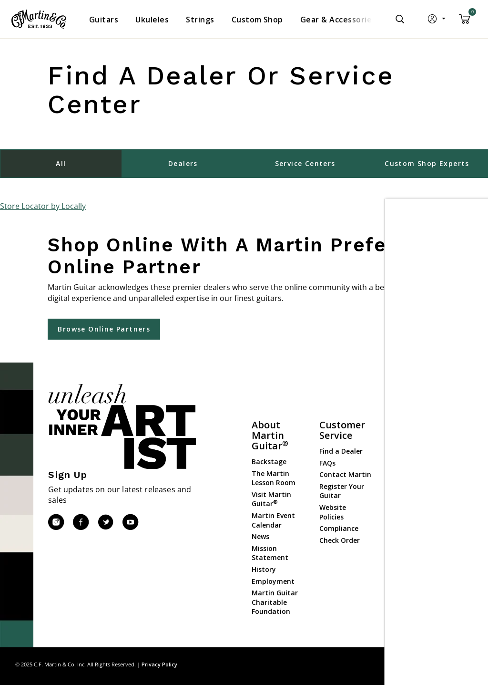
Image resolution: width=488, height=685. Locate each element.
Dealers (183, 163)
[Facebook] (80, 522)
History (264, 569)
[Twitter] (105, 522)
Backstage (269, 461)
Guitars (399, 440)
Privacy (435, 664)
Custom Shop (409, 452)
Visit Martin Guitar (271, 499)
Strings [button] (200, 19)
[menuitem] (104, 19)
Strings (399, 475)
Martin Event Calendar (273, 520)
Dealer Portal (409, 568)
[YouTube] (130, 522)
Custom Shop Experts (427, 163)
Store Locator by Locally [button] (43, 206)
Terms (464, 664)
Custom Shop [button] (257, 19)
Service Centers (305, 163)
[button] (437, 21)
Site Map (404, 664)
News (260, 536)
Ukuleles (401, 463)
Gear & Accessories (406, 492)
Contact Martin (345, 474)
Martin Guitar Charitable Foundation (275, 602)
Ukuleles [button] (152, 19)
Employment (273, 581)
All (61, 163)
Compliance (338, 528)
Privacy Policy (159, 664)
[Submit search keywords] (400, 19)
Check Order (339, 540)
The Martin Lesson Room (273, 478)
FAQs (327, 462)
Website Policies (332, 512)
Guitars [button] (103, 19)
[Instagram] (55, 522)
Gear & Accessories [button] (338, 19)
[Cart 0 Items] (465, 22)
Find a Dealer (341, 451)
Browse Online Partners (104, 328)
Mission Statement (270, 553)
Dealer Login (407, 557)
